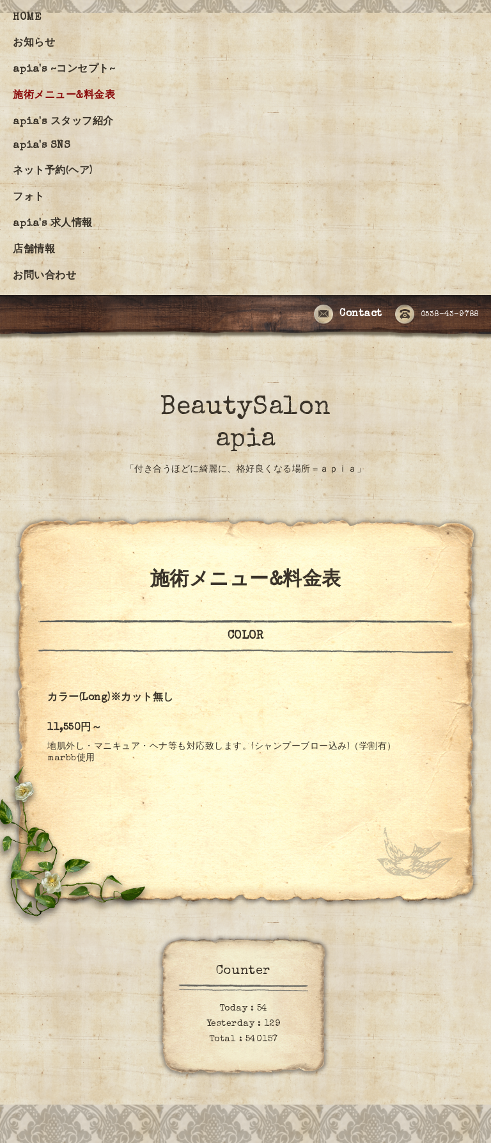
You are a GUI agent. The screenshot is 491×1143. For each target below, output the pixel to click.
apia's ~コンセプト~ (64, 70)
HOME (27, 18)
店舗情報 (34, 250)
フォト (29, 198)
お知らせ (34, 43)
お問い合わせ (44, 276)
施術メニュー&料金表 (64, 96)
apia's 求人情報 (53, 224)
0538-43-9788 (437, 315)
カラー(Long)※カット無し (110, 698)
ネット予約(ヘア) (53, 171)
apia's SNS (41, 146)
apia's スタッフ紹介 (63, 122)
